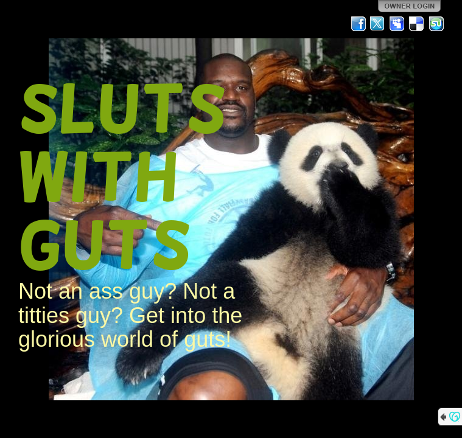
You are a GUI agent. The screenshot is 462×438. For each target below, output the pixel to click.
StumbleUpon (436, 23)
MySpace (397, 23)
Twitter (378, 23)
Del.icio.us (416, 23)
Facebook (358, 23)
